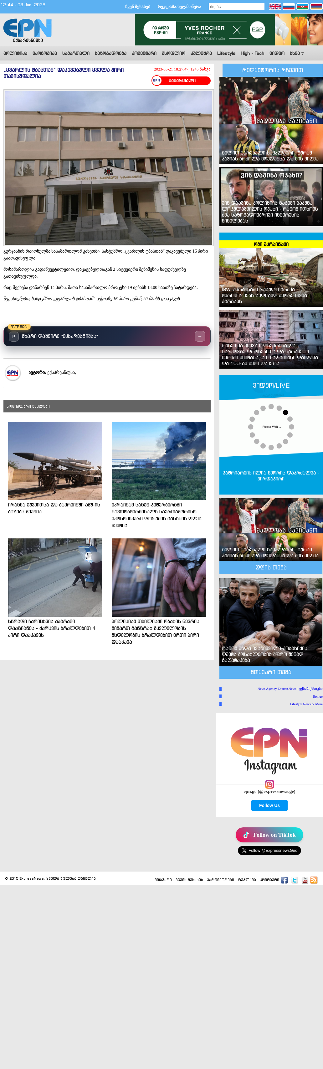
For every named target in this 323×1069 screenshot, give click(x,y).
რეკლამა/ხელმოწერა (179, 6)
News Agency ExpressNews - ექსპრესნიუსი (290, 688)
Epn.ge (318, 696)
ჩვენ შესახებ (137, 6)
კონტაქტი (269, 880)
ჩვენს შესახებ (189, 880)
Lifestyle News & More (306, 704)
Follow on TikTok (269, 835)
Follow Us (269, 805)
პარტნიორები (220, 880)
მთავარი (163, 880)
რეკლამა (247, 880)
